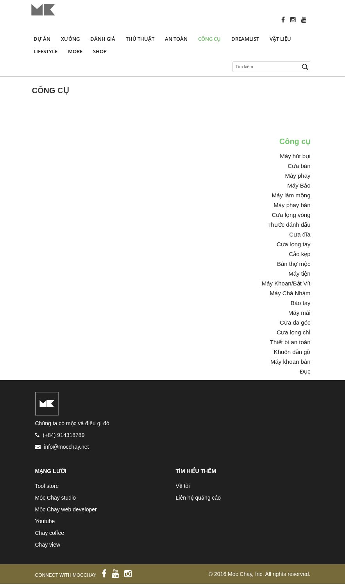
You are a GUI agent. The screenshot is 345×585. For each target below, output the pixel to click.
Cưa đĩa (299, 234)
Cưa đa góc (295, 322)
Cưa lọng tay (294, 244)
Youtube (45, 521)
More (75, 51)
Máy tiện (299, 273)
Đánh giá (102, 38)
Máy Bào (298, 185)
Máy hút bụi (295, 156)
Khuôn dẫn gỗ (292, 351)
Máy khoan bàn (290, 361)
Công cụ (209, 38)
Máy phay (297, 175)
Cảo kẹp (299, 254)
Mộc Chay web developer (66, 509)
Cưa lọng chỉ (293, 332)
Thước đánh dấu (288, 224)
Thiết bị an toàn (290, 342)
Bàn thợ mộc (294, 263)
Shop (100, 51)
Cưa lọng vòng (291, 214)
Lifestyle (45, 51)
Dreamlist (245, 38)
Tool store (47, 486)
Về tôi (183, 486)
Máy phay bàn (291, 205)
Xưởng (70, 38)
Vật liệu (280, 38)
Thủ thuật (140, 38)
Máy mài (299, 312)
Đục (305, 371)
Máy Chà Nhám (290, 293)
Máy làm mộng (291, 195)
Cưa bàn (299, 165)
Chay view (48, 545)
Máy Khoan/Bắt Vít (286, 283)
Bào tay (301, 303)
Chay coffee (49, 533)
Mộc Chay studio (55, 498)
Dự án (42, 38)
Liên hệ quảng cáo (198, 498)
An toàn (176, 38)
